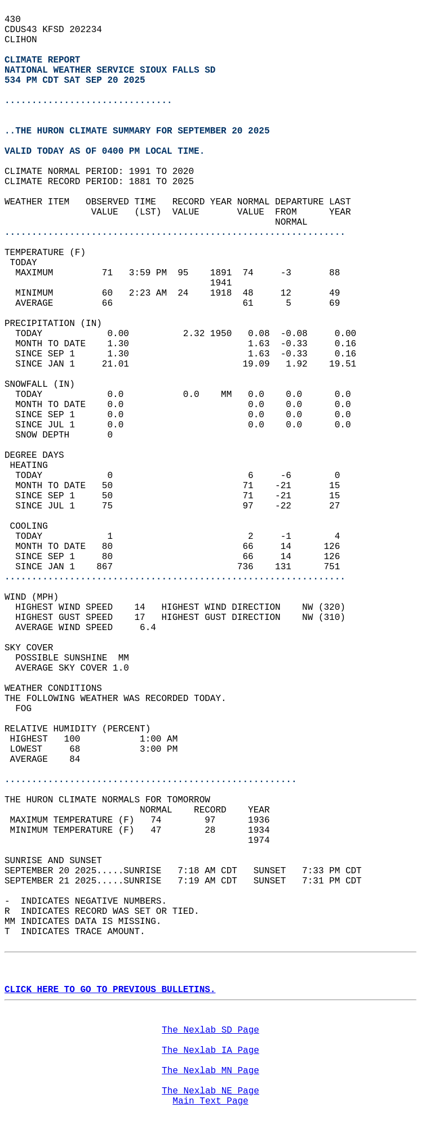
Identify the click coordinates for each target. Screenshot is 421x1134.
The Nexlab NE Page (210, 1091)
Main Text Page (210, 1101)
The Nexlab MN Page (210, 1071)
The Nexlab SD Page (210, 1030)
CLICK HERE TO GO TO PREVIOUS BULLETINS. (110, 990)
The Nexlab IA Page (210, 1051)
